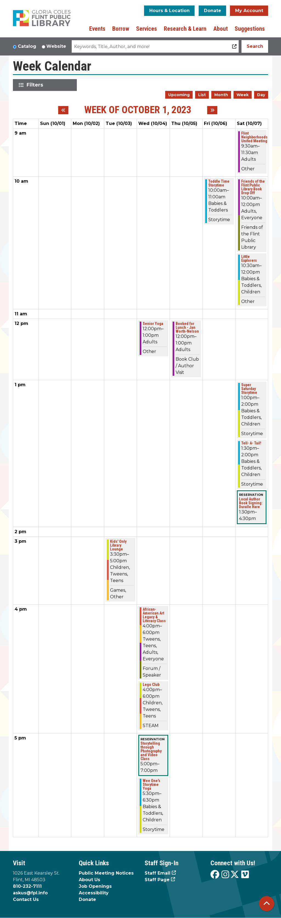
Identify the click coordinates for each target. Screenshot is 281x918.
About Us (89, 879)
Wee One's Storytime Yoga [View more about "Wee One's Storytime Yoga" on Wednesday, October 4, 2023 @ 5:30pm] (151, 784)
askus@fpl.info (30, 892)
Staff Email (157, 873)
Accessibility (94, 892)
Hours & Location (169, 10)
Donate (212, 10)
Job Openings (95, 886)
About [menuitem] (220, 28)
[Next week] (212, 110)
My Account (249, 10)
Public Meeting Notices (106, 873)
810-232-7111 (27, 886)
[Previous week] (63, 110)
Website (56, 46)
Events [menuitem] (97, 28)
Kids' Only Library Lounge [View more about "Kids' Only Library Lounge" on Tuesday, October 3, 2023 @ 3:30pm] (118, 545)
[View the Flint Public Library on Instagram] (225, 875)
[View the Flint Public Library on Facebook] (214, 875)
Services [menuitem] (146, 28)
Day (261, 94)
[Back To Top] (266, 903)
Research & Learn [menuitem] (185, 28)
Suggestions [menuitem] (250, 28)
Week (243, 94)
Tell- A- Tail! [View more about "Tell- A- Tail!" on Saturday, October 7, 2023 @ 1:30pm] (251, 443)
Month (221, 94)
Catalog (27, 46)
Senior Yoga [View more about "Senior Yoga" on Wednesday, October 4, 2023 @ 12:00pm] (153, 324)
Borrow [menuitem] (120, 28)
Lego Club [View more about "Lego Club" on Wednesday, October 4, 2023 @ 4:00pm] (151, 684)
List (202, 94)
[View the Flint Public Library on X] (234, 875)
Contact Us (26, 899)
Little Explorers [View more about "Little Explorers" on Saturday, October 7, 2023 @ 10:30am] (249, 258)
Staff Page (157, 879)
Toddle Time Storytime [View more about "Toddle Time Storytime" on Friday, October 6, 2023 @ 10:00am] (218, 183)
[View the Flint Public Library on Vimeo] (245, 875)
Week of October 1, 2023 (137, 110)
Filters (36, 85)
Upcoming (179, 94)
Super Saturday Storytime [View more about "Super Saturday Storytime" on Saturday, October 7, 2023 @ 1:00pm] (249, 388)
